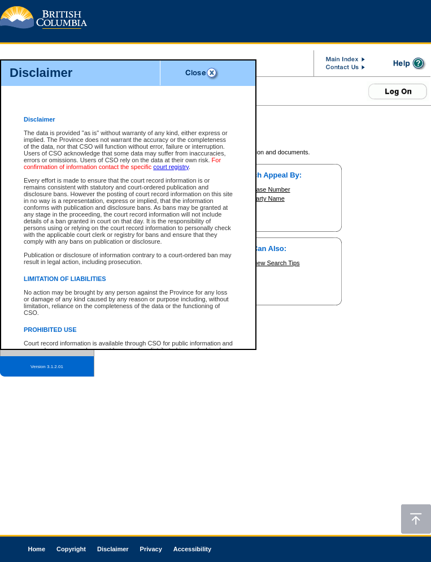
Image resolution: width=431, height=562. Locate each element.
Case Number (271, 189)
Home (36, 549)
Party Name (268, 198)
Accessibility (192, 549)
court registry (171, 166)
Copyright (71, 549)
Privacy (151, 549)
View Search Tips (276, 263)
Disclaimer (113, 549)
